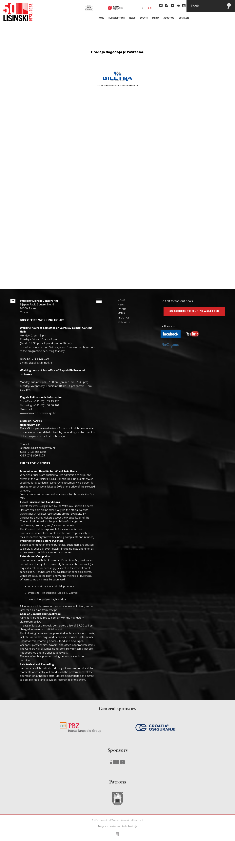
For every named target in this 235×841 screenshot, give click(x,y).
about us (169, 18)
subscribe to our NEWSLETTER (194, 311)
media (155, 18)
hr (141, 8)
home (101, 18)
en (149, 8)
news (132, 18)
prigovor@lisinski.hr (54, 599)
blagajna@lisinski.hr (40, 363)
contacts (184, 18)
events (144, 18)
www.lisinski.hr (28, 514)
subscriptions (116, 18)
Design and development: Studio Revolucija (117, 827)
